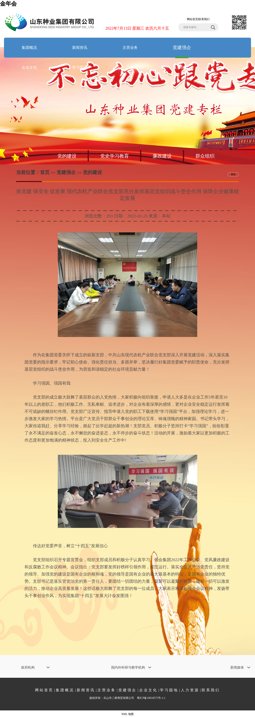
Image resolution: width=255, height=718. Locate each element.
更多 (233, 174)
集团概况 (29, 47)
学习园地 (79, 67)
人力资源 (130, 67)
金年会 (8, 4)
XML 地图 (127, 714)
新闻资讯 (79, 47)
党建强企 (182, 51)
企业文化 (29, 67)
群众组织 (205, 156)
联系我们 (204, 19)
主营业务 (130, 47)
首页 (45, 172)
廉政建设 (162, 156)
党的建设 (66, 156)
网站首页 (192, 19)
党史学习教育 (114, 156)
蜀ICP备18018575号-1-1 (151, 697)
